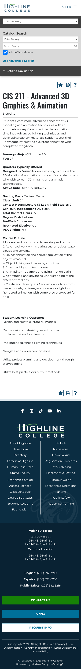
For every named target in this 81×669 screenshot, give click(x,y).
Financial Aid (61, 455)
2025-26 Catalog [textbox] (13, 21)
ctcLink (61, 443)
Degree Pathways (20, 497)
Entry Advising (61, 467)
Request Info (40, 627)
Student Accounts (20, 503)
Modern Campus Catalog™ (47, 664)
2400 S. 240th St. (40, 540)
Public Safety (61, 497)
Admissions (60, 449)
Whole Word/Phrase (21, 52)
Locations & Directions (60, 485)
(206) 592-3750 (47, 579)
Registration (53, 461)
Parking (60, 491)
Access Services (20, 485)
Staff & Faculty (20, 473)
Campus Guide (60, 480)
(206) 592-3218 (51, 585)
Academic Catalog (20, 480)
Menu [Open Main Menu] (69, 7)
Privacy (60, 644)
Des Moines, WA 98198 (40, 544)
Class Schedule (20, 491)
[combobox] (40, 21)
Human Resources (20, 467)
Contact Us (40, 600)
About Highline (20, 443)
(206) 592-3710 (47, 573)
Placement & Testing (60, 473)
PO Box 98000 (40, 537)
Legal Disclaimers (65, 647)
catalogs (27, 660)
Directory (20, 455)
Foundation (20, 509)
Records (71, 461)
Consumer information (38, 647)
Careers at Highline (20, 461)
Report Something (61, 503)
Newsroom (20, 449)
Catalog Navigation (20, 71)
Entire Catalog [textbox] (12, 39)
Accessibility (40, 651)
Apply (40, 613)
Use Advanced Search (18, 60)
